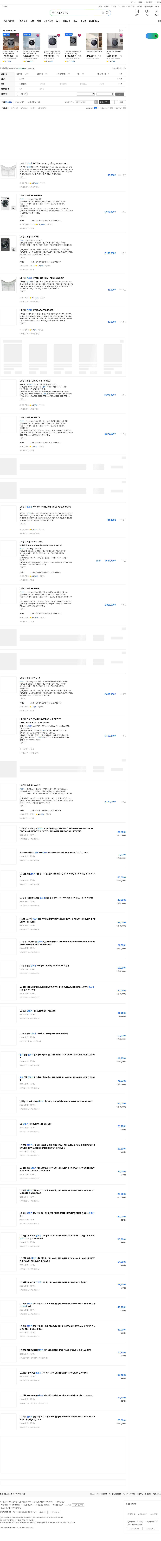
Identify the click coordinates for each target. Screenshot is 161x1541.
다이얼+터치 (37, 387)
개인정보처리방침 (115, 1494)
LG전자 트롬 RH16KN (29, 237)
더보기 (158, 7)
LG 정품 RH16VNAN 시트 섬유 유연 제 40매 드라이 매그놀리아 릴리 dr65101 (55, 1350)
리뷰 (75, 21)
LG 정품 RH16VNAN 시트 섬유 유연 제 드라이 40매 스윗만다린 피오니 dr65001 (56, 1395)
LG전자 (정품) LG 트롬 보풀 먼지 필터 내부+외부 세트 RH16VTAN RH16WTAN (56, 898)
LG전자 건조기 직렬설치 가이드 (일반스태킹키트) (45, 220)
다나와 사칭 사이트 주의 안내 (14, 1494)
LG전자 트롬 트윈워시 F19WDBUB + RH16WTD (40, 719)
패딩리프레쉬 (60, 201)
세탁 (40, 384)
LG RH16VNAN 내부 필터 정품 (36, 1124)
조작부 (30, 387)
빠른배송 (23, 94)
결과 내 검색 (103, 102)
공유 (158, 21)
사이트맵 (140, 1494)
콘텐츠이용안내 (54, 1512)
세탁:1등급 (33, 389)
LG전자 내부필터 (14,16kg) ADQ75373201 (42, 278)
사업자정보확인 (78, 1505)
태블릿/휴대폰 (101, 74)
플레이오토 (149, 2)
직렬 (30, 396)
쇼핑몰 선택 (69, 102)
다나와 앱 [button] (4, 7)
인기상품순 (5, 108)
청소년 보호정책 (129, 1494)
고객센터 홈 (131, 1514)
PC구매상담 (121, 7)
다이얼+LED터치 (29, 208)
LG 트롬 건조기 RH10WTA (94, 52)
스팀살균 (28, 728)
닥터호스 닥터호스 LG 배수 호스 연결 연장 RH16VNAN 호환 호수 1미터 (54, 852)
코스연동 (40, 430)
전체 (7, 102)
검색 (120, 94)
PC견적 (113, 7)
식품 (78, 74)
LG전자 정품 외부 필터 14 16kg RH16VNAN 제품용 (44, 965)
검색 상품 (34, 102)
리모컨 (63, 387)
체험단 (151, 7)
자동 (66, 391)
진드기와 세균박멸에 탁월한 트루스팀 (55, 421)
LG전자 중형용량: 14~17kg (31, 213)
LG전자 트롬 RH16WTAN (31, 195)
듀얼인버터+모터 (43, 204)
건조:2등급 (37, 240)
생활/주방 (40, 74)
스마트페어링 (24, 733)
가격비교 (19, 102)
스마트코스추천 (54, 208)
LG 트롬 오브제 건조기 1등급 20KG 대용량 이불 (31, 52)
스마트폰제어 (24, 389)
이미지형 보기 (116, 102)
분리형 (36, 384)
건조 (27, 199)
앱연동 (39, 208)
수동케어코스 (24, 206)
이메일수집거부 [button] (134, 1528)
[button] (137, 13)
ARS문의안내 (150, 1528)
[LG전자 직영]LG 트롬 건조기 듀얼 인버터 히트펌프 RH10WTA (52, 53)
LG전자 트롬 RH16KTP (30, 417)
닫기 (22, 177)
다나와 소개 (94, 1494)
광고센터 (148, 1494)
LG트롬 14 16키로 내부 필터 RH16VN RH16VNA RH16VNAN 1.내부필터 (53, 1282)
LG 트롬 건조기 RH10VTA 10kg (115, 52)
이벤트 (146, 7)
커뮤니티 (139, 7)
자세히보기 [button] (43, 1512)
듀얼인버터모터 (43, 245)
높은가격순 (24, 108)
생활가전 (19, 74)
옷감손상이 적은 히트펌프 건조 (44, 201)
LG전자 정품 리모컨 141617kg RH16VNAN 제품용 (44, 1033)
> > (34, 1358)
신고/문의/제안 (142, 1514)
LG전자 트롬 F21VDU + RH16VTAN (35, 381)
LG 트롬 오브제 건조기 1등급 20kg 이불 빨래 (10, 52)
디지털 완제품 (61, 74)
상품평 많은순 (42, 108)
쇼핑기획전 (131, 7)
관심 (44, 183)
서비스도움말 (153, 1514)
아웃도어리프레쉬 (25, 204)
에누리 (133, 2)
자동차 (100, 7)
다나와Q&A (94, 21)
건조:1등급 (37, 199)
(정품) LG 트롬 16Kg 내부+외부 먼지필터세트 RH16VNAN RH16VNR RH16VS (56, 1101)
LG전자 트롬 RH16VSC (30, 785)
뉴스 (58, 21)
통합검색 (23, 21)
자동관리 (61, 204)
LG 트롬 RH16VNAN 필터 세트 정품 (38, 1011)
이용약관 (104, 1494)
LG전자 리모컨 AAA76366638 (36, 310)
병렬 (51, 396)
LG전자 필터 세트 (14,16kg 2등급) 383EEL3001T (44, 163)
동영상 (83, 21)
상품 (32, 21)
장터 (39, 21)
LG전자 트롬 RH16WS (29, 588)
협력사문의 (157, 1494)
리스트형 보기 (112, 102)
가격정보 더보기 (117, 175)
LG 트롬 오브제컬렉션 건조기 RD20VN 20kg (73, 52)
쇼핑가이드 (48, 21)
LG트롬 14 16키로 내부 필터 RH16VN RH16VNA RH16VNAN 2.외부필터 (54, 1373)
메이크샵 (158, 2)
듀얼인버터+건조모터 (49, 391)
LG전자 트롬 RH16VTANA (31, 542)
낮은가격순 (14, 108)
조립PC (106, 7)
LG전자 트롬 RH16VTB (30, 678)
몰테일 (140, 2)
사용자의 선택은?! (118, 68)
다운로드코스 (65, 208)
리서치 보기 (7, 79)
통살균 (35, 204)
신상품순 (32, 108)
